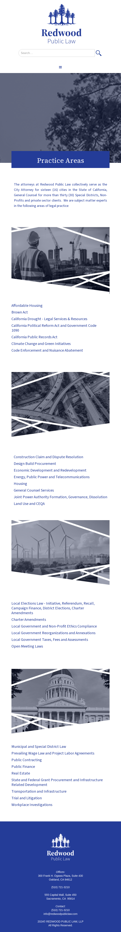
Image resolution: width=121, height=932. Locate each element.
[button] (60, 67)
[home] (61, 24)
